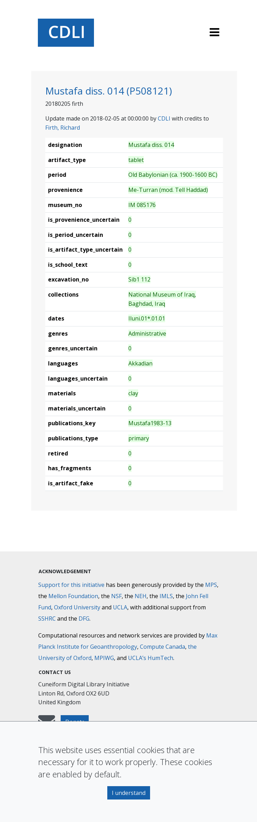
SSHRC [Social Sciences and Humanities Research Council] (47, 618)
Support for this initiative (71, 585)
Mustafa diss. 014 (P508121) (108, 90)
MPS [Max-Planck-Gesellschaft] (211, 585)
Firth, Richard (62, 127)
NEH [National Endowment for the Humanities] (141, 596)
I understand (129, 793)
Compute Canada (162, 647)
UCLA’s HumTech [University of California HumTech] (150, 658)
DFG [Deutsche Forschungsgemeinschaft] (84, 618)
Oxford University (77, 607)
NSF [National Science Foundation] (116, 596)
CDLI (164, 118)
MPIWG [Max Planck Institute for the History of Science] (104, 658)
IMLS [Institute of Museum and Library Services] (166, 596)
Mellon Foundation (73, 596)
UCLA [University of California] (120, 607)
